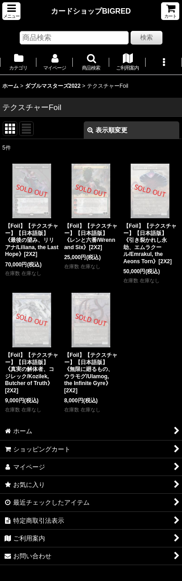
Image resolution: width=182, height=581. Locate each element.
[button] (11, 11)
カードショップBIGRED (91, 11)
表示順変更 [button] (107, 130)
